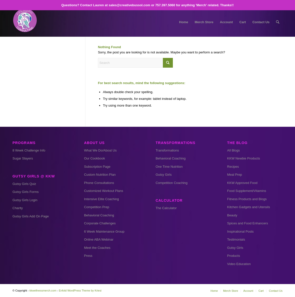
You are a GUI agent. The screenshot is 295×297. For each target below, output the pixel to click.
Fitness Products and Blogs (247, 199)
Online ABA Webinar (98, 239)
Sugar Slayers (22, 158)
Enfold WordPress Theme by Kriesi (80, 290)
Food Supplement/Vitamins (246, 191)
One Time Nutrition (169, 166)
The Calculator (166, 208)
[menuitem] (183, 22)
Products (233, 256)
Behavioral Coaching (99, 215)
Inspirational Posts (240, 231)
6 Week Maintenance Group (104, 231)
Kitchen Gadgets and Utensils (248, 207)
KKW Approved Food (242, 183)
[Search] (278, 22)
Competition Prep (96, 207)
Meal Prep (234, 174)
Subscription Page (97, 166)
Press (88, 256)
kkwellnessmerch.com (42, 290)
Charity (17, 208)
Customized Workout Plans (103, 191)
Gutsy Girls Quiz (24, 184)
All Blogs (233, 150)
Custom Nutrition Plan (99, 174)
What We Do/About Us (100, 150)
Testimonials (236, 239)
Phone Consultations (99, 183)
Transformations (167, 150)
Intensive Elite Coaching (101, 199)
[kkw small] (24, 22)
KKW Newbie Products (243, 158)
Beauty (232, 215)
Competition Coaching (172, 183)
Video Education (239, 264)
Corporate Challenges (99, 223)
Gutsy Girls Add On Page (30, 216)
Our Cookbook (94, 158)
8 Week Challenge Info (28, 150)
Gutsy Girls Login (24, 200)
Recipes (233, 166)
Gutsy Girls (164, 174)
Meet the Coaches (97, 248)
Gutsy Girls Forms (25, 192)
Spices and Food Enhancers (247, 223)
